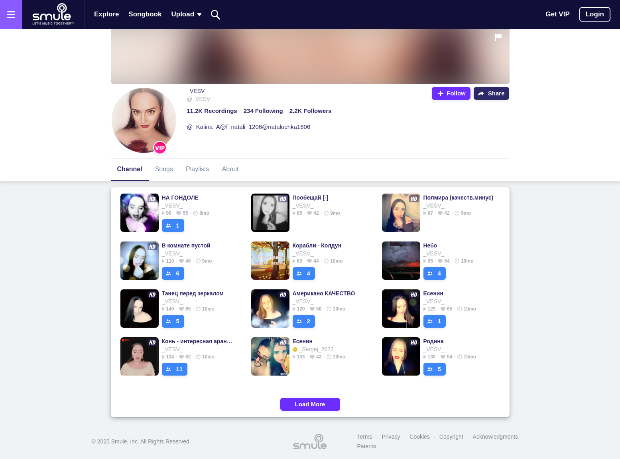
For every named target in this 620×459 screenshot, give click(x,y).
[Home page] (53, 14)
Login (595, 14)
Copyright (451, 436)
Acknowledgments (495, 436)
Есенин (433, 293)
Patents (366, 446)
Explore (106, 14)
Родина (433, 341)
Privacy (391, 436)
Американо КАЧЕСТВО (324, 293)
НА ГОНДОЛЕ (180, 197)
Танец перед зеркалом (193, 293)
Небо (430, 245)
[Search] (216, 14)
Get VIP (557, 14)
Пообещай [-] (311, 197)
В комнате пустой (186, 245)
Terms (364, 436)
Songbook (144, 14)
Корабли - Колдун (317, 245)
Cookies (419, 436)
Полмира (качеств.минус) (458, 197)
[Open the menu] (11, 14)
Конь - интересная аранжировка (198, 341)
